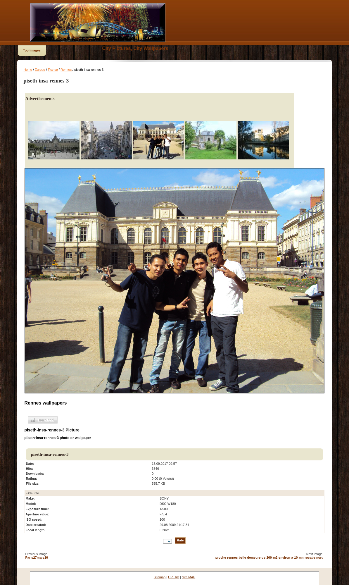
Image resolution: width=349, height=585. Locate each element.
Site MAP (188, 577)
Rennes (66, 69)
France (53, 69)
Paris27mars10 (36, 557)
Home (28, 69)
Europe (40, 69)
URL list (173, 577)
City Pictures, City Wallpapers (135, 48)
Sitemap (159, 577)
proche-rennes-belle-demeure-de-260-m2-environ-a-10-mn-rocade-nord (269, 557)
